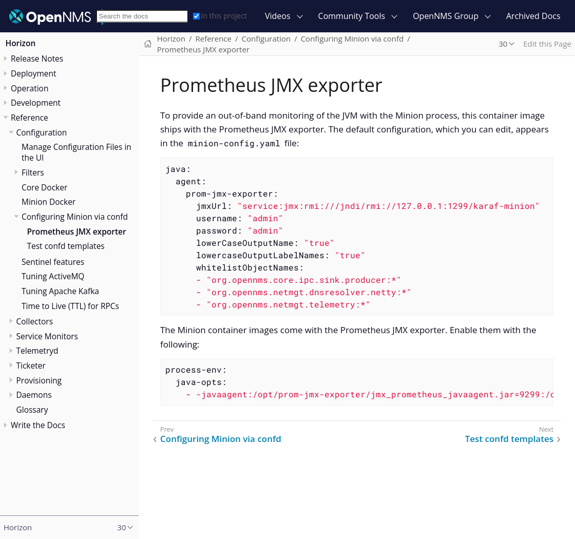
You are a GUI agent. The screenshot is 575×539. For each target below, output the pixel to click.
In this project (220, 16)
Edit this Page (547, 43)
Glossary (32, 409)
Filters (33, 172)
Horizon (21, 43)
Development (36, 102)
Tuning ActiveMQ (53, 276)
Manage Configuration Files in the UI (76, 152)
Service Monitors (47, 336)
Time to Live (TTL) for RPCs (70, 306)
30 (503, 43)
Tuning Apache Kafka (60, 291)
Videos (278, 16)
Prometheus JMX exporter (76, 231)
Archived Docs (533, 16)
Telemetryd (37, 350)
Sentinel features (53, 261)
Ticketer (31, 365)
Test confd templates (66, 246)
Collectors (34, 321)
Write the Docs (38, 425)
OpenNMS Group (445, 16)
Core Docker (44, 187)
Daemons (34, 394)
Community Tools (352, 16)
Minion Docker (48, 201)
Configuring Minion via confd (75, 216)
